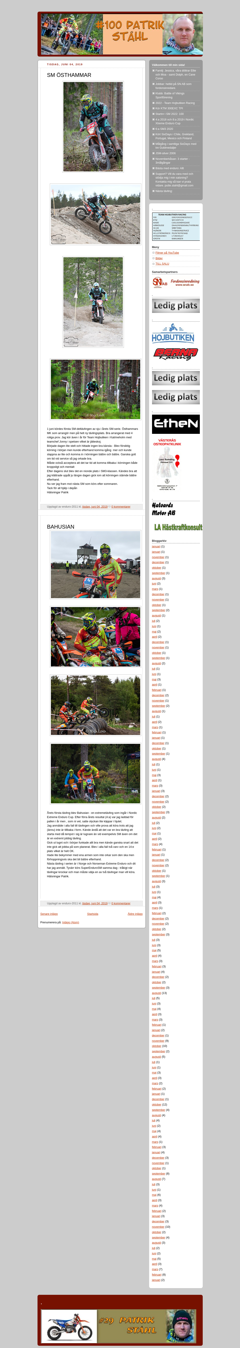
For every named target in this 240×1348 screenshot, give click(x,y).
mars (155, 589)
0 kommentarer (120, 506)
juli (153, 620)
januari (156, 546)
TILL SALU (162, 263)
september (158, 573)
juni (154, 583)
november (158, 557)
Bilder (159, 258)
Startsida (92, 914)
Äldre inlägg (135, 914)
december (158, 562)
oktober (156, 567)
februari (157, 690)
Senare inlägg (49, 914)
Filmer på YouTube (167, 252)
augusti (156, 578)
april (154, 636)
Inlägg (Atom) (70, 922)
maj (154, 631)
